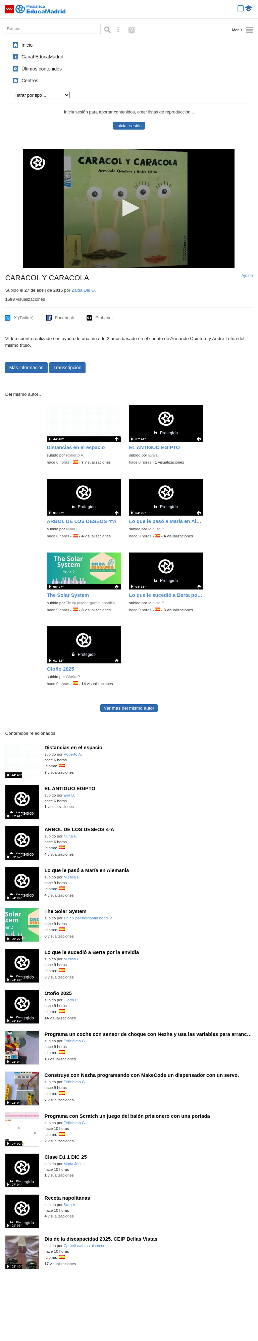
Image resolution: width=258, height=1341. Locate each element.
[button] (129, 208)
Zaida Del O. (83, 290)
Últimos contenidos (41, 68)
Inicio (27, 45)
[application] (129, 208)
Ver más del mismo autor (129, 708)
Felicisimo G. (75, 1041)
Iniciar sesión (129, 125)
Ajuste (247, 275)
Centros (29, 80)
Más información (26, 367)
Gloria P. (73, 677)
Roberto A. (75, 455)
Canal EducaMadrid (42, 56)
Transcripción (67, 367)
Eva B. (154, 455)
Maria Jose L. (75, 1164)
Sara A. (70, 1205)
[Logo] (37, 163)
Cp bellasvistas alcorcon (85, 1246)
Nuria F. (73, 529)
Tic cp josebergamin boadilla (90, 603)
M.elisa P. (156, 529)
